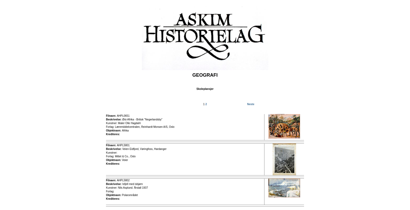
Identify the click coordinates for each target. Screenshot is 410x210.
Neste (250, 104)
